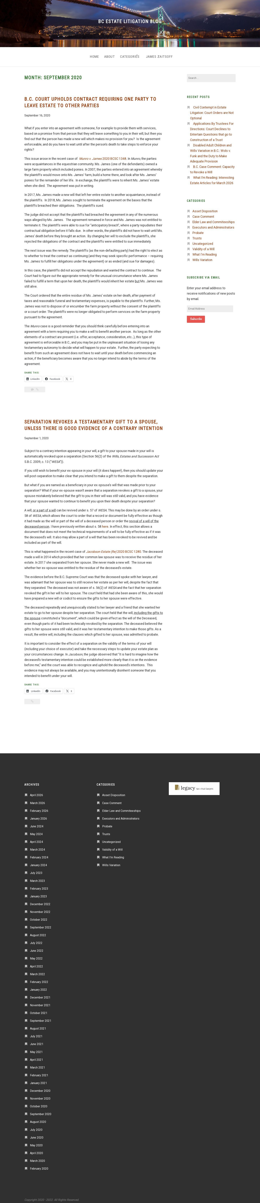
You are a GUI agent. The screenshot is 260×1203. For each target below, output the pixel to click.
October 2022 (38, 916)
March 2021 (37, 1064)
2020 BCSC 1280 (113, 549)
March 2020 (37, 1158)
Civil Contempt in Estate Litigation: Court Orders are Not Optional (212, 110)
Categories (128, 55)
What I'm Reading (204, 251)
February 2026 (39, 808)
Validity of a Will (203, 246)
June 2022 (36, 948)
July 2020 (36, 1127)
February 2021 (39, 1072)
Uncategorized (202, 241)
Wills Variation (202, 257)
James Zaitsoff (163, 55)
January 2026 (38, 815)
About (105, 55)
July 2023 (36, 870)
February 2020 (39, 1165)
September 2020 (40, 1111)
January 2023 (38, 893)
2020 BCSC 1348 (102, 156)
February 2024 (39, 854)
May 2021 (36, 1049)
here (105, 524)
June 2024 (36, 823)
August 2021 (38, 1025)
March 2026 (37, 800)
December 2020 (40, 1088)
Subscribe (196, 316)
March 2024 (37, 846)
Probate (198, 230)
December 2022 (40, 901)
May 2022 (36, 955)
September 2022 (40, 924)
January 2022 (38, 987)
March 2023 (37, 878)
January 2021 (38, 1080)
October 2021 (38, 1010)
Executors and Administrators (213, 224)
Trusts (197, 235)
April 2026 (36, 792)
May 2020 (36, 1142)
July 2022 (36, 940)
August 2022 (38, 932)
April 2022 (36, 963)
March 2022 (37, 971)
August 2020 (38, 1119)
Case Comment (203, 214)
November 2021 (40, 1002)
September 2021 (40, 1018)
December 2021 (40, 994)
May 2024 (36, 831)
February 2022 (39, 979)
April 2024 (36, 839)
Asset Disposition (205, 208)
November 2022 (40, 909)
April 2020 (36, 1150)
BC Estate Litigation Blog (130, 21)
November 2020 (40, 1095)
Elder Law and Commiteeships (213, 219)
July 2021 (36, 1033)
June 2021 (36, 1041)
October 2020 (38, 1103)
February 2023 (39, 885)
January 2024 (38, 862)
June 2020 (36, 1134)
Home (88, 55)
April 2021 (36, 1057)
